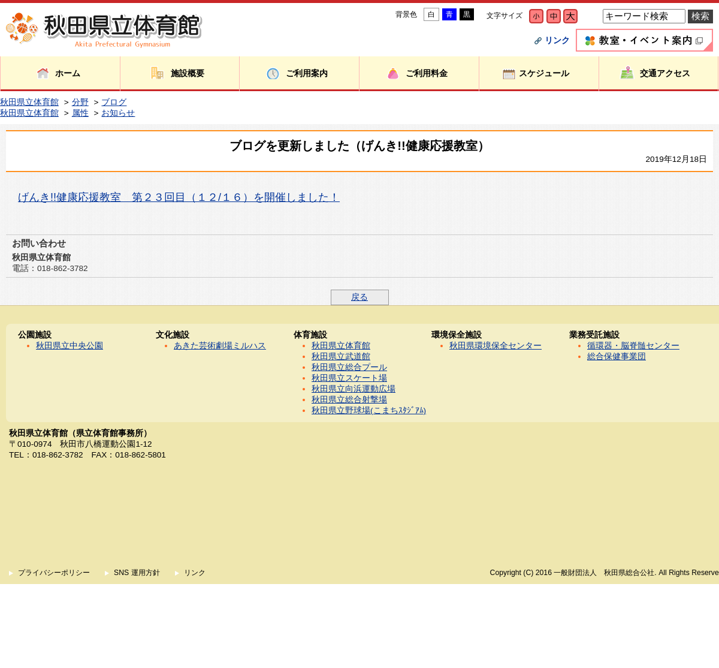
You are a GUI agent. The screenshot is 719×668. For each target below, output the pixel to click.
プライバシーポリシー (54, 572)
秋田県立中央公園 (69, 345)
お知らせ (118, 113)
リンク (557, 40)
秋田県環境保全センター (495, 345)
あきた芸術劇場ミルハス (220, 345)
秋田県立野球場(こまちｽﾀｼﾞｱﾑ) (369, 410)
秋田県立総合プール (349, 367)
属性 (80, 113)
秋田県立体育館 (29, 102)
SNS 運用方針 (137, 572)
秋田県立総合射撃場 (349, 399)
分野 (80, 102)
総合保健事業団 (616, 356)
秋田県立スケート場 (349, 378)
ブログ (113, 102)
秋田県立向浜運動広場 (353, 388)
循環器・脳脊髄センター (633, 345)
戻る (359, 297)
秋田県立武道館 (341, 356)
